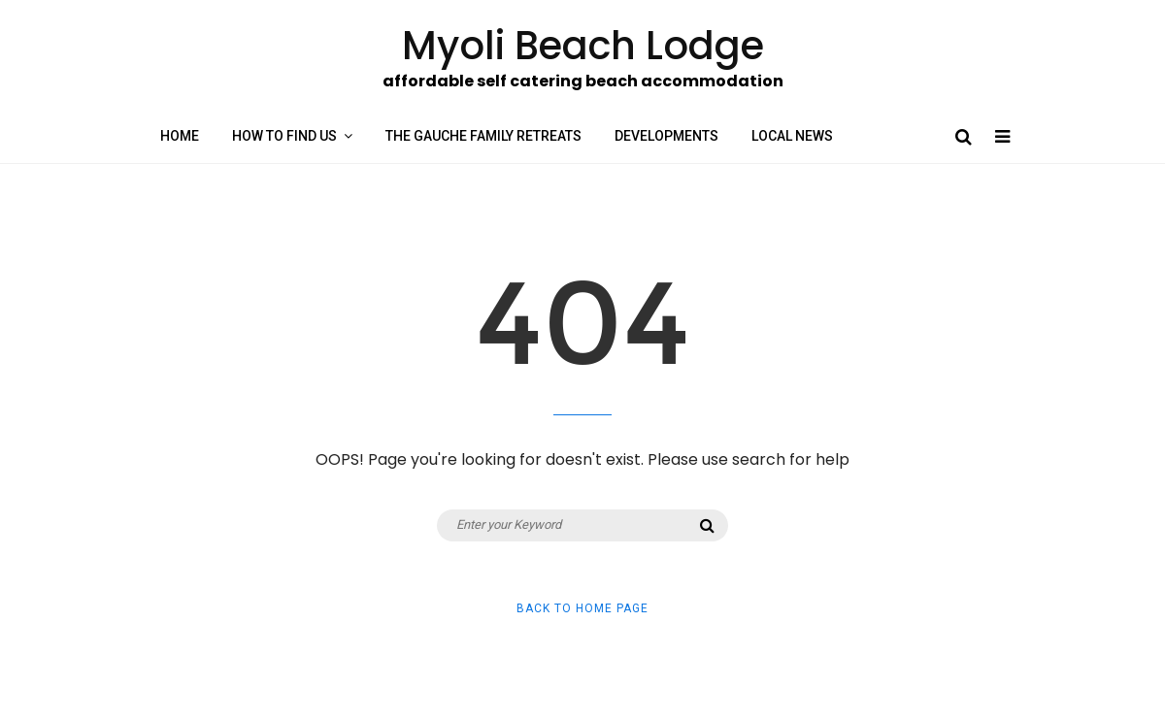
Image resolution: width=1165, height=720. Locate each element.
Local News (792, 136)
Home (179, 136)
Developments (666, 136)
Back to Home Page (582, 608)
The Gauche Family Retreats (483, 136)
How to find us (284, 136)
